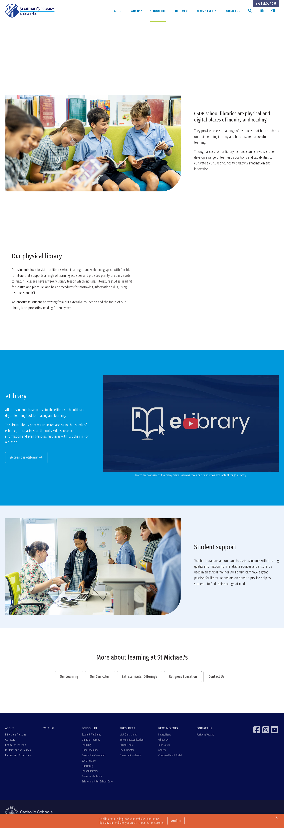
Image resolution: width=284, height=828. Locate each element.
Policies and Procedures (18, 756)
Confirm (176, 820)
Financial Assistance (130, 756)
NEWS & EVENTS (207, 11)
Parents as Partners (92, 776)
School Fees (126, 745)
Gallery (162, 750)
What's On (163, 740)
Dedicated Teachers (15, 745)
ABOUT (118, 11)
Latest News (164, 735)
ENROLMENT (181, 11)
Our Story (10, 740)
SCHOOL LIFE (158, 11)
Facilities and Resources (18, 750)
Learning (86, 745)
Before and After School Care (97, 782)
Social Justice (89, 761)
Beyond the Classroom (93, 756)
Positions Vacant (205, 735)
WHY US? (136, 11)
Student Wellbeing (91, 735)
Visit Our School (128, 735)
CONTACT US (232, 11)
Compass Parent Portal (170, 756)
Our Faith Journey (91, 740)
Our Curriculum (90, 750)
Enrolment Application (132, 740)
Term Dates (164, 745)
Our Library (87, 766)
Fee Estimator (127, 750)
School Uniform (90, 771)
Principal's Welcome (15, 735)
